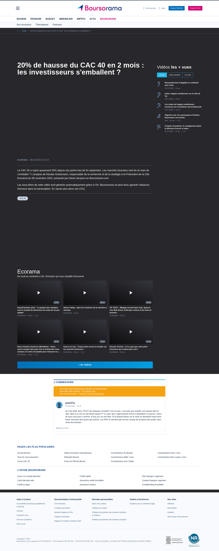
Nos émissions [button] (24, 24)
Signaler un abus (62, 428)
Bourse (21, 19)
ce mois (188, 75)
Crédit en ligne (23, 484)
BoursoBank (108, 19)
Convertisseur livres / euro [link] (169, 453)
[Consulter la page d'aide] (162, 8)
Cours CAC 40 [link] (23, 461)
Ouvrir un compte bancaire (28, 476)
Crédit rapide (85, 476)
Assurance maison (88, 484)
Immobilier (66, 19)
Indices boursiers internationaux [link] (78, 453)
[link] (20, 511)
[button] (18, 8)
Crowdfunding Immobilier (153, 484)
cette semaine (174, 75)
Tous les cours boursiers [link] (27, 457)
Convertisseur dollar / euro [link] (122, 457)
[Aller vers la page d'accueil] (108, 8)
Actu (93, 19)
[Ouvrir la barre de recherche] (149, 8)
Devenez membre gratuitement (91, 394)
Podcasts (57, 24)
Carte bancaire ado (25, 480)
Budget (50, 19)
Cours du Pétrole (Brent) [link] (74, 461)
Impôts (81, 19)
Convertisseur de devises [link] (122, 453)
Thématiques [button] (41, 24)
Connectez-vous (88, 391)
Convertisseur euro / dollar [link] (122, 461)
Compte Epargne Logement (154, 480)
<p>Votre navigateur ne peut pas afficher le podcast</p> (85, 234)
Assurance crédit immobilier (92, 480)
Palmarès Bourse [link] (71, 457)
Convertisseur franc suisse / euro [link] (172, 457)
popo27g (70, 403)
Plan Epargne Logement (152, 476)
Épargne (35, 19)
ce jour (162, 75)
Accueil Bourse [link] (23, 453)
